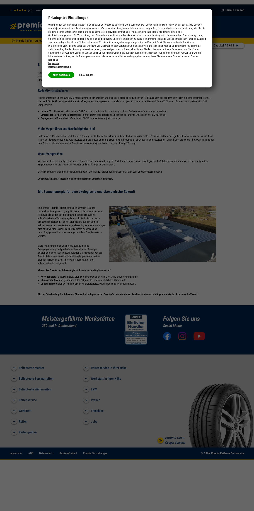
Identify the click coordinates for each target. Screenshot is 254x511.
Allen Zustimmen (61, 75)
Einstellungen (87, 75)
